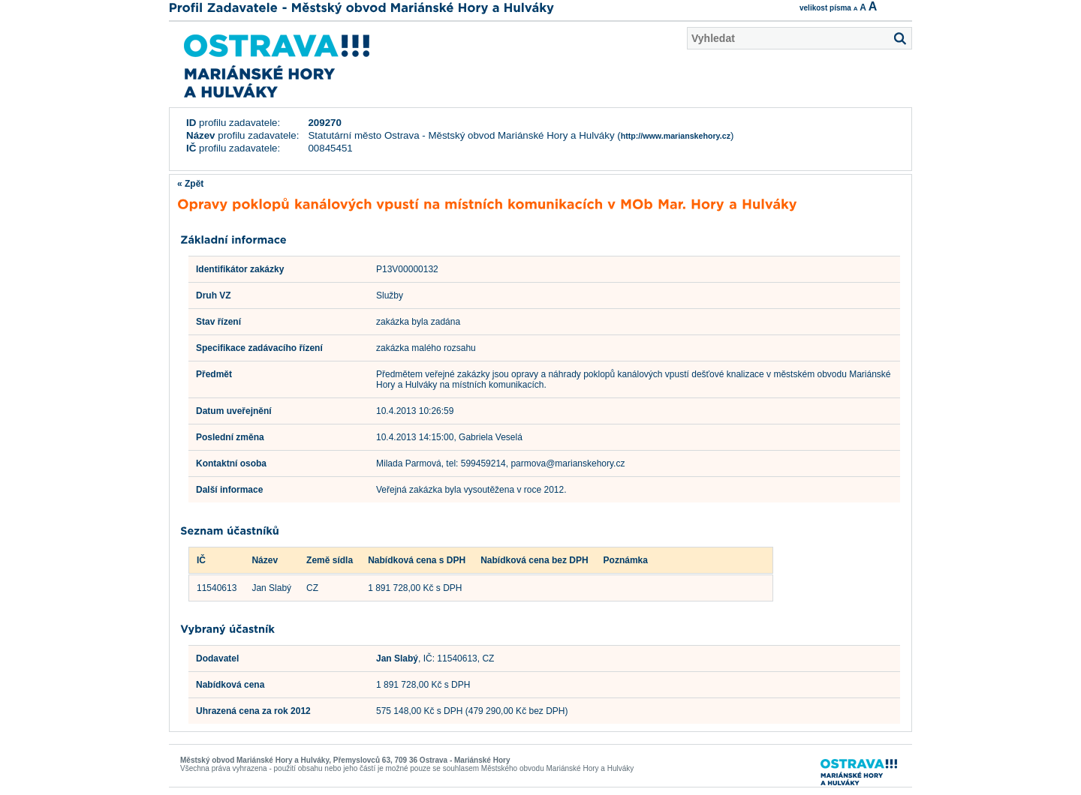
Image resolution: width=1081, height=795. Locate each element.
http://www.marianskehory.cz (675, 135)
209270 (324, 122)
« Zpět (190, 183)
